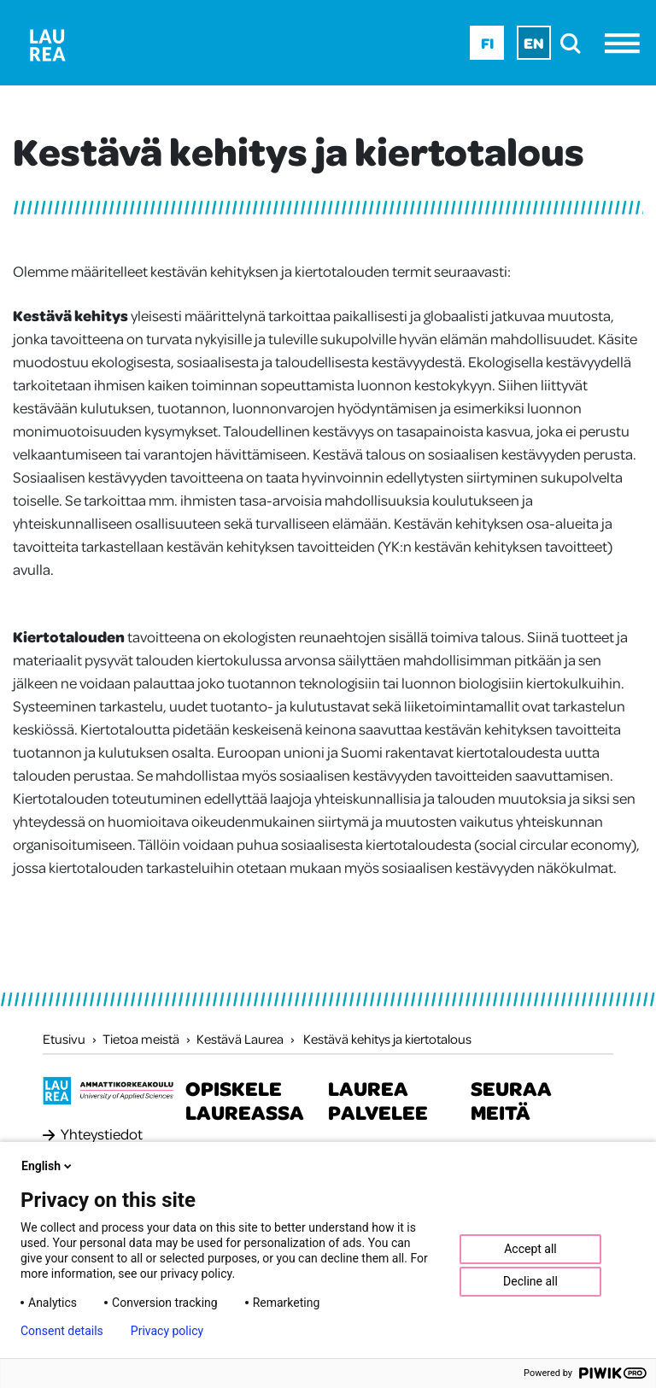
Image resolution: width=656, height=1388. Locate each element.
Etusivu (64, 1038)
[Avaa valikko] (626, 43)
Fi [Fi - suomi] (487, 42)
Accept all (530, 1249)
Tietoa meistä (140, 1038)
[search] (575, 43)
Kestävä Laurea (240, 1038)
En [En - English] (534, 42)
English (47, 1166)
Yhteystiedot (102, 1133)
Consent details (61, 1331)
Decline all (530, 1281)
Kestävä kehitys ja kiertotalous (387, 1038)
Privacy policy (167, 1331)
